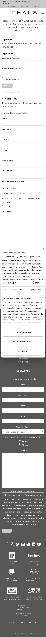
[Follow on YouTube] (39, 545)
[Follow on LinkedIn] (33, 545)
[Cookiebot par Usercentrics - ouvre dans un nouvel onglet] (32, 283)
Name (5, 118)
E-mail (5, 140)
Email (8, 202)
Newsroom (23, 358)
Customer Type (9, 188)
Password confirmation (13, 181)
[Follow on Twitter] (18, 545)
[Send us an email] (23, 545)
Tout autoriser (23, 332)
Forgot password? (10, 92)
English (35, 6)
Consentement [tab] (9, 290)
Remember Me (12, 79)
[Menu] (42, 13)
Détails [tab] (22, 290)
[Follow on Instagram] (12, 545)
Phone (5, 150)
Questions (6, 211)
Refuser (23, 351)
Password (11, 68)
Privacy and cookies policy (27, 622)
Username (11, 58)
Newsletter (23, 361)
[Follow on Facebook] (7, 545)
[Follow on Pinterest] (28, 545)
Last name (7, 129)
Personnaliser (23, 342)
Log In (28, 6)
